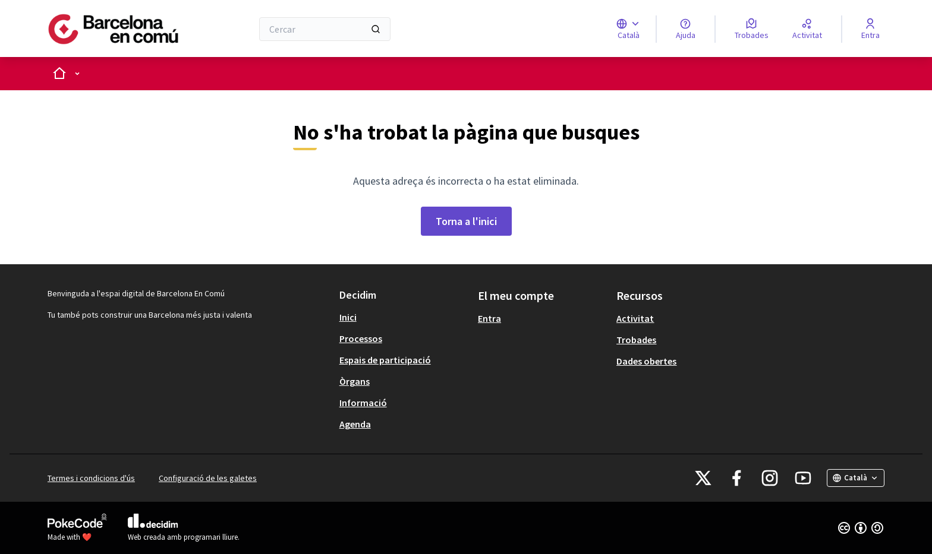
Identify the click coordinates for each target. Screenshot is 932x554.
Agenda (355, 424)
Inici (348, 317)
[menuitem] (403, 317)
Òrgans (354, 381)
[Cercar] (325, 29)
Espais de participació (385, 360)
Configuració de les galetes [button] (208, 478)
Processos (360, 338)
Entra (489, 318)
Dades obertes (646, 361)
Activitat (635, 318)
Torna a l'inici (466, 221)
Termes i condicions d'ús (91, 478)
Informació (363, 403)
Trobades (636, 340)
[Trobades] (751, 29)
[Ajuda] (685, 29)
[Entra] (870, 29)
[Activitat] (807, 29)
